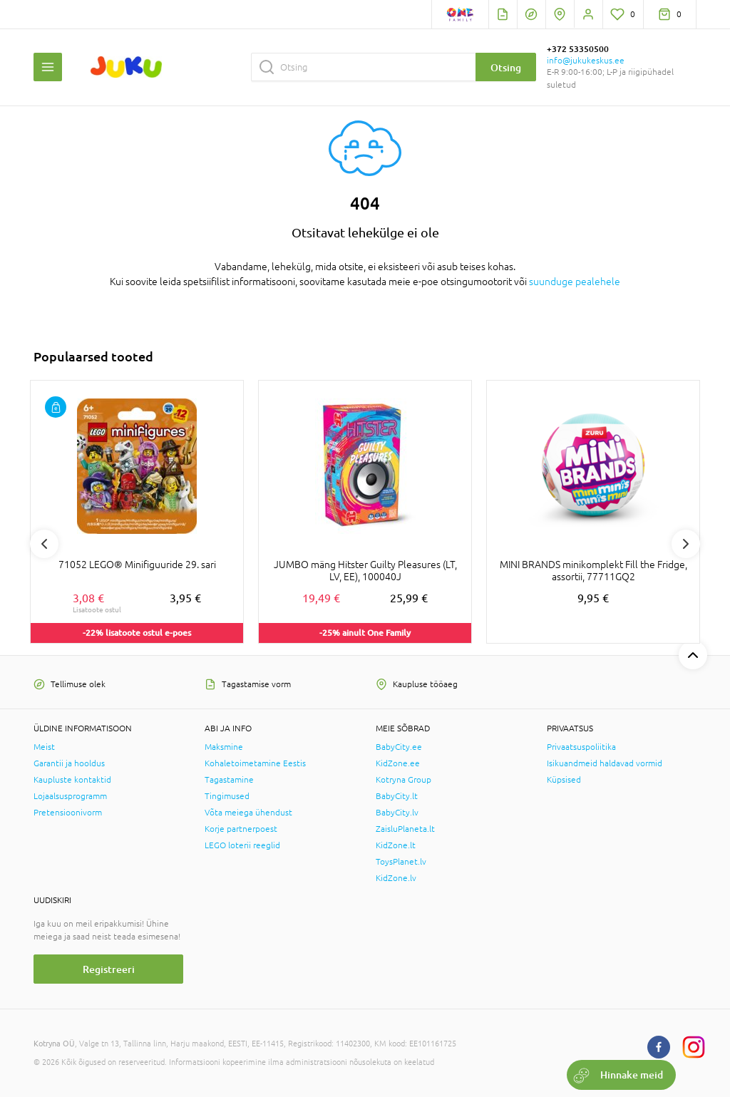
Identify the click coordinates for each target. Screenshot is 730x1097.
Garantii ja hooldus (69, 763)
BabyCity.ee (399, 747)
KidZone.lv (396, 878)
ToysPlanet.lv (401, 862)
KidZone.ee (398, 763)
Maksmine (224, 747)
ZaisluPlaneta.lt (405, 829)
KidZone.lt (396, 845)
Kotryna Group (403, 780)
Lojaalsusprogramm (70, 796)
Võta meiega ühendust (248, 813)
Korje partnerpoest (241, 829)
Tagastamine (229, 780)
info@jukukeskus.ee (585, 61)
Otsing (505, 67)
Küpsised (564, 780)
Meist (44, 747)
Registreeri (109, 969)
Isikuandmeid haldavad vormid (604, 763)
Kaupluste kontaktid (72, 780)
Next (686, 544)
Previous (44, 544)
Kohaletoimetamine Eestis (255, 763)
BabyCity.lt (397, 796)
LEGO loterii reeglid (242, 845)
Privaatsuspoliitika (581, 747)
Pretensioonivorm (68, 813)
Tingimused (227, 796)
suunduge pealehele (574, 281)
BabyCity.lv (397, 813)
